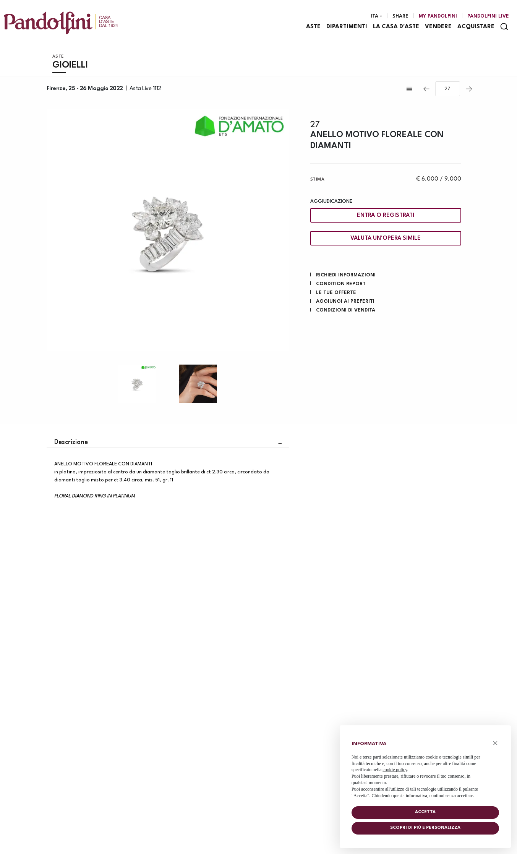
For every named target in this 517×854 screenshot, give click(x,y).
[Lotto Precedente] (426, 89)
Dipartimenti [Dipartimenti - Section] (346, 27)
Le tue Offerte (336, 292)
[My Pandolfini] (438, 16)
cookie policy (394, 769)
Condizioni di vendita (345, 310)
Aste (58, 57)
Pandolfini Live (488, 16)
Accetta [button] (425, 812)
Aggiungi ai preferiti (345, 301)
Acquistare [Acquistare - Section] (475, 27)
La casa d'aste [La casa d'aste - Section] (396, 27)
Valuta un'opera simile (385, 238)
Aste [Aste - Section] (313, 27)
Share (400, 16)
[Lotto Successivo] (468, 89)
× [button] (495, 743)
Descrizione (71, 442)
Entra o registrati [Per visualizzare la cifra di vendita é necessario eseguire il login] (385, 215)
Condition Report (341, 283)
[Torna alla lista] (411, 89)
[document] (425, 768)
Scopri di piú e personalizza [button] (425, 828)
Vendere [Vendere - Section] (438, 27)
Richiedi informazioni (346, 275)
